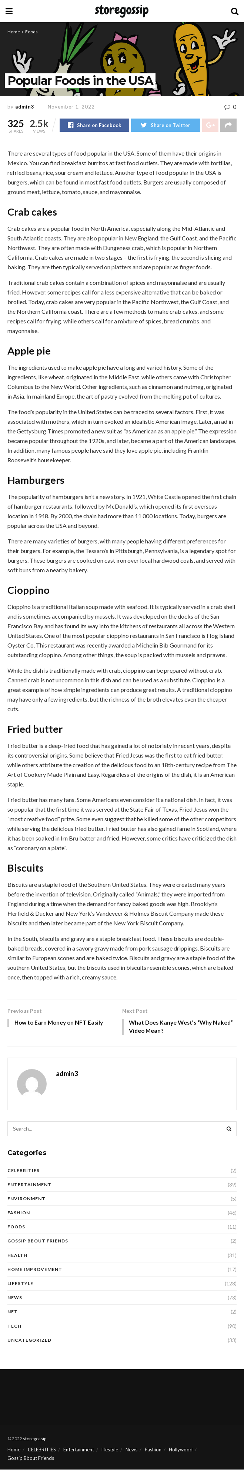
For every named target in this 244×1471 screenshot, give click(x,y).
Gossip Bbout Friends (37, 1242)
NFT (12, 1313)
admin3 (24, 107)
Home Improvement (34, 1271)
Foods (31, 31)
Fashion (18, 1214)
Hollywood (181, 1451)
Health (17, 1256)
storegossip (34, 1440)
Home (13, 31)
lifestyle (109, 1451)
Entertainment (29, 1186)
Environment (26, 1200)
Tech (14, 1327)
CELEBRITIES (23, 1171)
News (14, 1299)
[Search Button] (229, 1129)
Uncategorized (29, 1341)
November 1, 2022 (71, 107)
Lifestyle (20, 1285)
